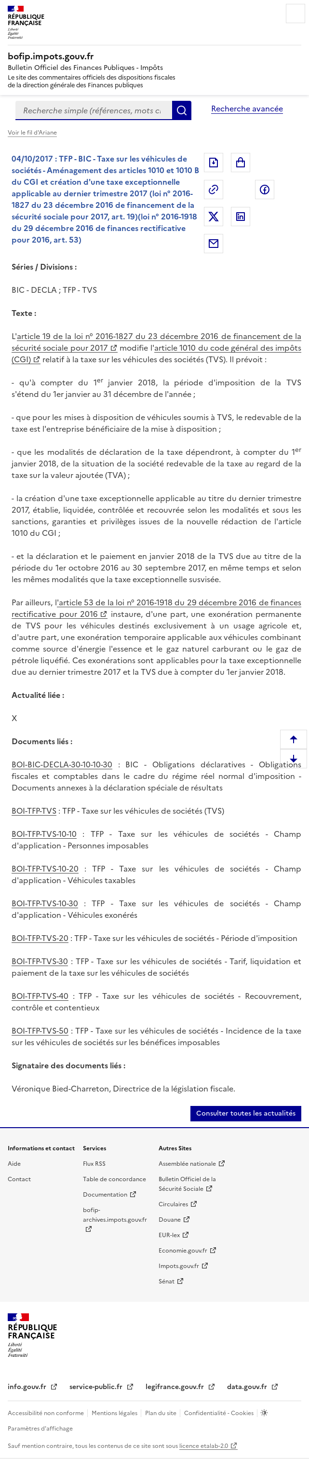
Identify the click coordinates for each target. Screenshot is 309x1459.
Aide (14, 1163)
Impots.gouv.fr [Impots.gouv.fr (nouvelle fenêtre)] (179, 1266)
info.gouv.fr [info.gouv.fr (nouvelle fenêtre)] (28, 1387)
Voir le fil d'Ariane (32, 132)
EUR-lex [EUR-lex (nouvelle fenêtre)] (169, 1235)
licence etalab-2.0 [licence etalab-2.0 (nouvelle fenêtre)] (203, 1446)
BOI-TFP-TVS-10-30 (45, 903)
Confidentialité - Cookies (219, 1413)
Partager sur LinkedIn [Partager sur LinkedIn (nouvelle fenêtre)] (240, 216)
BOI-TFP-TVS (34, 811)
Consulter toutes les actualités (246, 1113)
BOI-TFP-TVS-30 (40, 961)
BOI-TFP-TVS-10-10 (44, 834)
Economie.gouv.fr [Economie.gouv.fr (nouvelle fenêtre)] (183, 1250)
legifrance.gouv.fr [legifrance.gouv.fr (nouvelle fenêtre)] (176, 1387)
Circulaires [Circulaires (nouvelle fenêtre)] (173, 1204)
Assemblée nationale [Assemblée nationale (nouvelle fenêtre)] (187, 1163)
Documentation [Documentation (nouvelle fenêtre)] (105, 1194)
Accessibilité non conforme (46, 1413)
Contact (19, 1179)
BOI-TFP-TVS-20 (40, 938)
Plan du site (161, 1413)
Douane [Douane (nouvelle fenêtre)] (170, 1219)
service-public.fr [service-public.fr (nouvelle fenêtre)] (96, 1387)
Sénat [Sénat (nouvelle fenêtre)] (167, 1281)
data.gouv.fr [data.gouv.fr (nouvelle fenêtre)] (248, 1387)
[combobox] (93, 110)
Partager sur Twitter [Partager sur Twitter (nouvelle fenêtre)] (213, 216)
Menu (295, 13)
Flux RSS (94, 1163)
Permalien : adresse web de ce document (213, 189)
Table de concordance (114, 1179)
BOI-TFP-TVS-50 (40, 1030)
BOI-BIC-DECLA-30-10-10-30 (62, 764)
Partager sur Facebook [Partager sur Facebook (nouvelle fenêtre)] (264, 189)
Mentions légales (115, 1413)
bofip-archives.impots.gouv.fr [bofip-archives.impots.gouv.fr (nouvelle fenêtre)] (115, 1215)
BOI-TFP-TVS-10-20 (45, 868)
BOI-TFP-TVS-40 (40, 996)
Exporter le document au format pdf (213, 162)
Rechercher (181, 110)
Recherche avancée (247, 108)
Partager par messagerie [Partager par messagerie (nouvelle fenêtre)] (213, 243)
